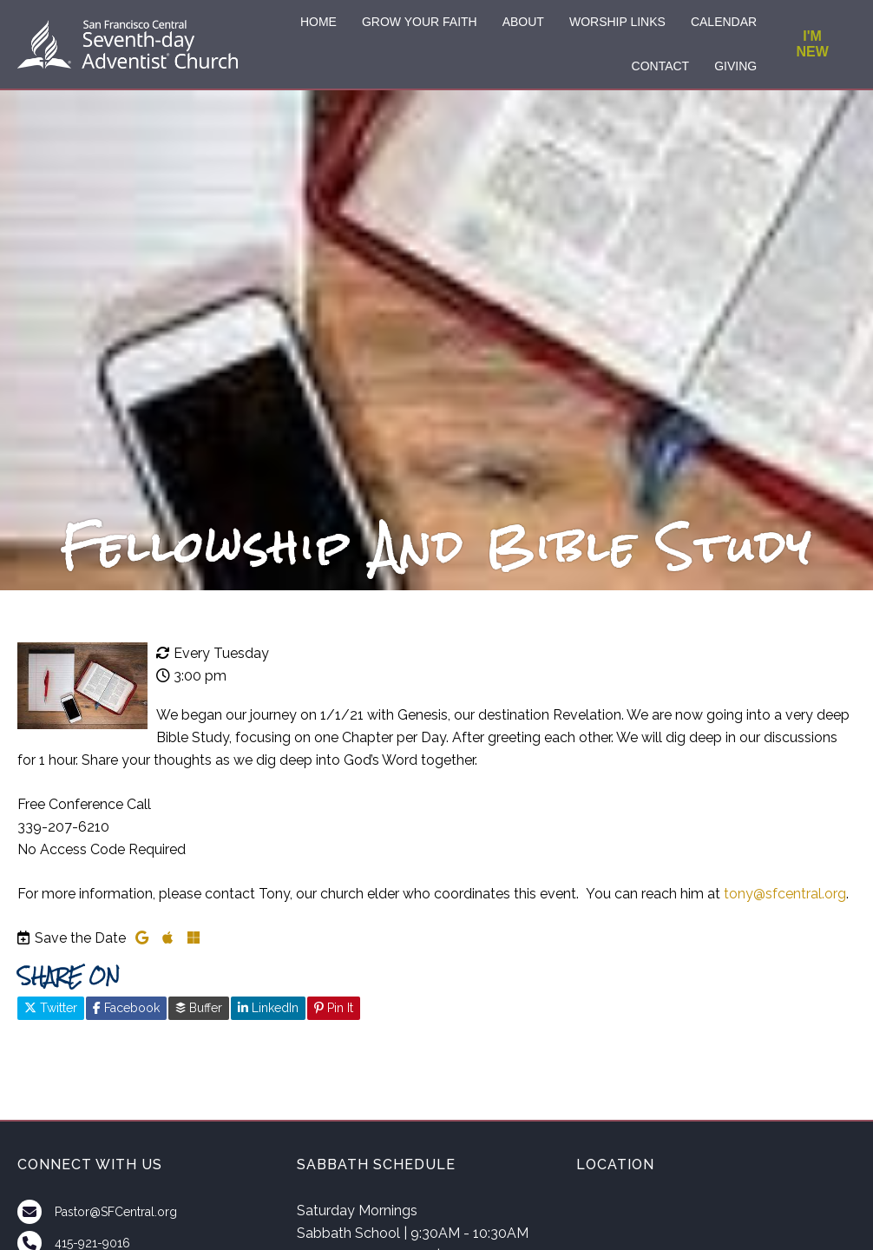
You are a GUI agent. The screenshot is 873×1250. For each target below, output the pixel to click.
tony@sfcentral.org (785, 893)
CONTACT (661, 66)
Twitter (50, 1008)
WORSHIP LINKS (617, 22)
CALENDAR (724, 22)
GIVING (735, 66)
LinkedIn (268, 1008)
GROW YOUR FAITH (419, 22)
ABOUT (523, 22)
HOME (318, 22)
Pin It (333, 1008)
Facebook (126, 1008)
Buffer (198, 1008)
